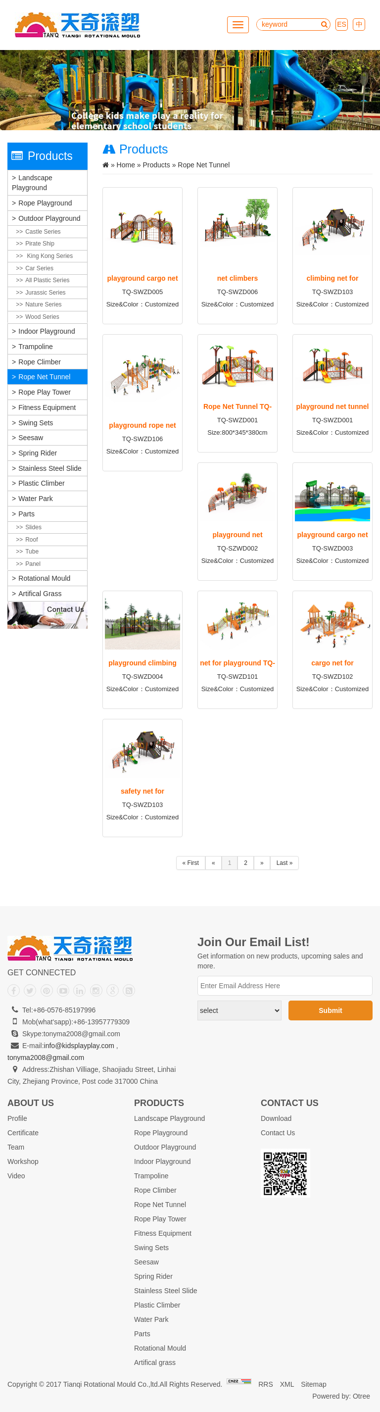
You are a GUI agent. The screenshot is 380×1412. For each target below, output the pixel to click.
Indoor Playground (46, 331)
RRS (265, 1384)
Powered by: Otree (341, 1396)
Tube (32, 551)
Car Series (39, 268)
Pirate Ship (39, 243)
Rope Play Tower (44, 392)
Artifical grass (39, 594)
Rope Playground (45, 203)
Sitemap (313, 1384)
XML (287, 1384)
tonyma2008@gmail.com (45, 1057)
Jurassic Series (45, 292)
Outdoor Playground (49, 218)
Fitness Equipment (47, 407)
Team (15, 1147)
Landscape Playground (32, 183)
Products (156, 165)
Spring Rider (37, 453)
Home (126, 165)
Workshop (23, 1161)
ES (341, 24)
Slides (33, 527)
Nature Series (43, 304)
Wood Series (42, 316)
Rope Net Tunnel (44, 377)
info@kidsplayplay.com (79, 1046)
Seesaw (30, 438)
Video (16, 1176)
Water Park (35, 499)
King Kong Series (49, 255)
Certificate (23, 1133)
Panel (33, 563)
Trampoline (35, 347)
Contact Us (278, 1133)
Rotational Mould (44, 578)
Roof (31, 539)
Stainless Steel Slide (50, 468)
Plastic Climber (41, 483)
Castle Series (42, 231)
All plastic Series (47, 280)
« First (191, 862)
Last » (285, 862)
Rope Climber (39, 362)
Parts (26, 514)
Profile (17, 1118)
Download (276, 1118)
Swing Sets (35, 423)
